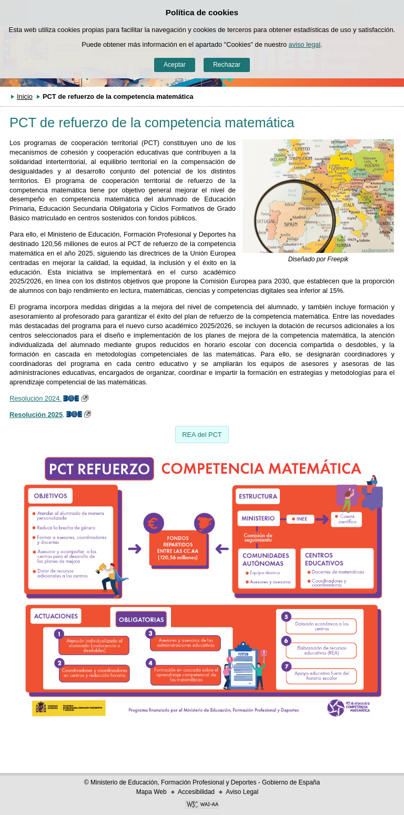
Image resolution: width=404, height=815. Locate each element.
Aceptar (175, 64)
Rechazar (226, 64)
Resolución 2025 (36, 415)
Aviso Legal (242, 792)
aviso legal (304, 44)
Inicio (25, 96)
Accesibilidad (196, 792)
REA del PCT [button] (201, 435)
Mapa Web (151, 792)
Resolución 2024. (35, 398)
